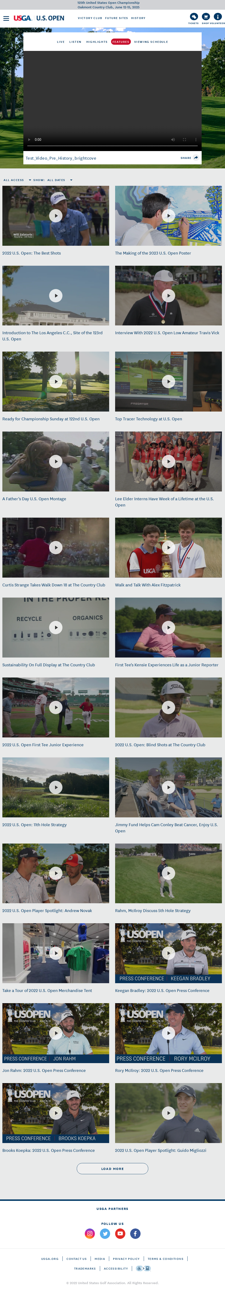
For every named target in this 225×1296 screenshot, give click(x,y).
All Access (14, 179)
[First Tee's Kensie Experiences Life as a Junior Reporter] (168, 627)
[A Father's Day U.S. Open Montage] (55, 461)
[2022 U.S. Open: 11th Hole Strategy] (55, 787)
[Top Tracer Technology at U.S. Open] (168, 381)
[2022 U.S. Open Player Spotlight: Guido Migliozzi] (168, 1113)
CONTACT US (76, 1258)
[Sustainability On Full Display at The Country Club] (55, 627)
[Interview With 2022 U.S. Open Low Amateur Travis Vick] (168, 295)
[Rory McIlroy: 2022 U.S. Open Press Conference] (168, 1033)
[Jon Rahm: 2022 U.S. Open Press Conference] (55, 1033)
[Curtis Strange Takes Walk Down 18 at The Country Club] (55, 547)
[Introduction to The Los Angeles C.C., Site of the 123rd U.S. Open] (55, 295)
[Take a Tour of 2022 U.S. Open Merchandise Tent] (55, 953)
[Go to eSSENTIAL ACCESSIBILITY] (143, 1268)
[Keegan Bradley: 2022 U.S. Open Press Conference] (168, 953)
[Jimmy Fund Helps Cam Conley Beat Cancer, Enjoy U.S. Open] (168, 787)
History (138, 17)
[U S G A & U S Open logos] (39, 18)
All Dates (56, 179)
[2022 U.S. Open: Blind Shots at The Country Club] (168, 707)
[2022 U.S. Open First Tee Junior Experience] (55, 707)
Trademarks (85, 1268)
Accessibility (116, 1268)
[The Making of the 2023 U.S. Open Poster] (168, 215)
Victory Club (90, 17)
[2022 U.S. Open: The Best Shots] (55, 215)
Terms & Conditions (166, 1258)
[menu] (6, 18)
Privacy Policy (126, 1258)
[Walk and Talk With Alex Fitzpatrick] (168, 547)
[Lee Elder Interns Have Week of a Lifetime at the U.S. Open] (168, 461)
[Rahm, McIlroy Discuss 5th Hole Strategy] (168, 873)
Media (100, 1258)
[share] (196, 157)
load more (112, 1168)
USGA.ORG (50, 1258)
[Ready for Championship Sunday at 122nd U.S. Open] (55, 381)
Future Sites (116, 17)
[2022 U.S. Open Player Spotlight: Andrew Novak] (55, 873)
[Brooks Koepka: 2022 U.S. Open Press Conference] (55, 1113)
